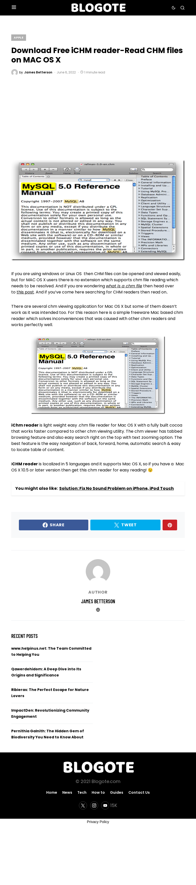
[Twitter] (83, 805)
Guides (116, 792)
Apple (18, 37)
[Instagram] (94, 805)
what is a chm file (124, 286)
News (67, 792)
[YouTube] (109, 805)
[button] (14, 8)
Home (51, 792)
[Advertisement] (98, 114)
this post (25, 292)
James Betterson (98, 601)
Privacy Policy (98, 822)
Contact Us (139, 792)
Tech (82, 792)
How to (98, 792)
